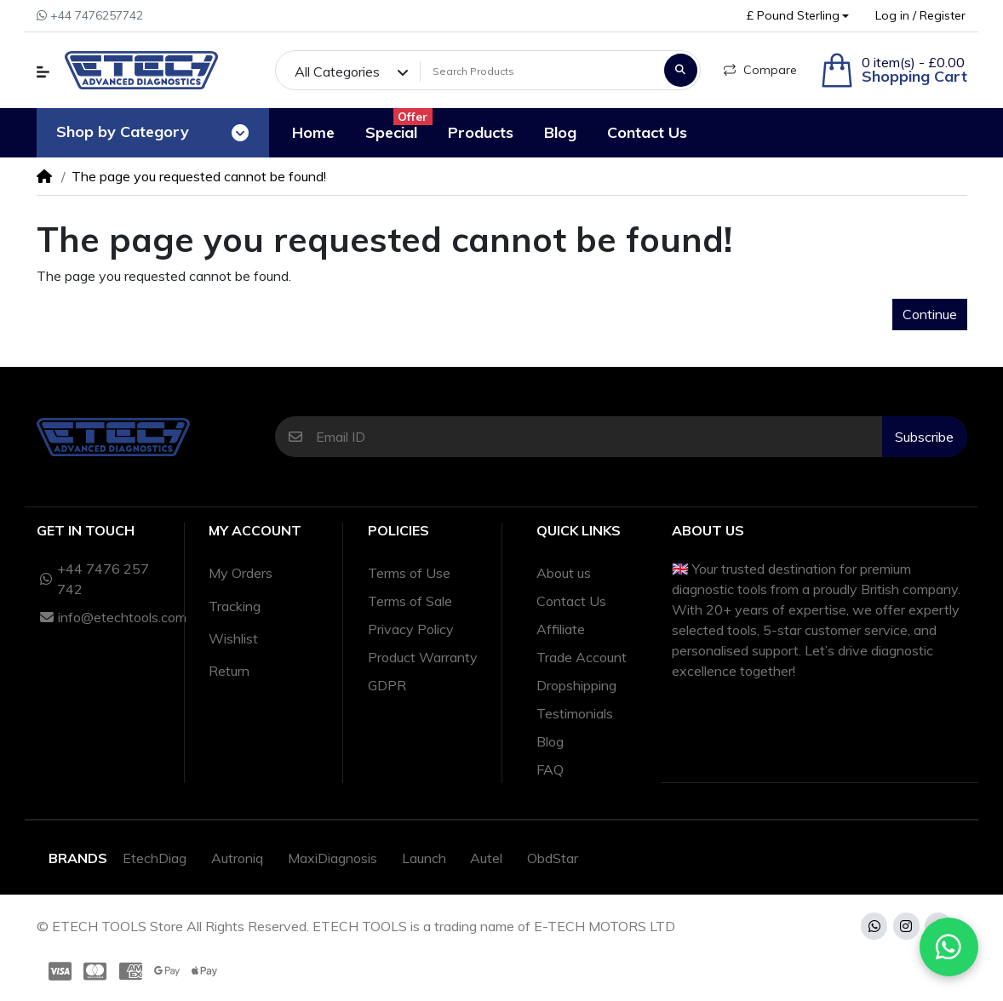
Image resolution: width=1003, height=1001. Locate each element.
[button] (797, 16)
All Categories (337, 71)
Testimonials (574, 713)
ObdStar (552, 858)
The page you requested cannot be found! (199, 176)
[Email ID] (599, 436)
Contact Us (571, 600)
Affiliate (560, 629)
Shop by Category (122, 131)
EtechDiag (154, 858)
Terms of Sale (410, 600)
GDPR (387, 685)
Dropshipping (576, 685)
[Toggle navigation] (240, 132)
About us (563, 572)
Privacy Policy (411, 629)
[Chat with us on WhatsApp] (949, 947)
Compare (760, 69)
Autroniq (237, 858)
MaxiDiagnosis (332, 858)
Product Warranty (423, 657)
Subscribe (924, 436)
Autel (486, 858)
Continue (930, 314)
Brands (78, 858)
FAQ (550, 769)
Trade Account (581, 657)
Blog (550, 741)
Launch (424, 858)
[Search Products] (539, 71)
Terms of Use (409, 572)
